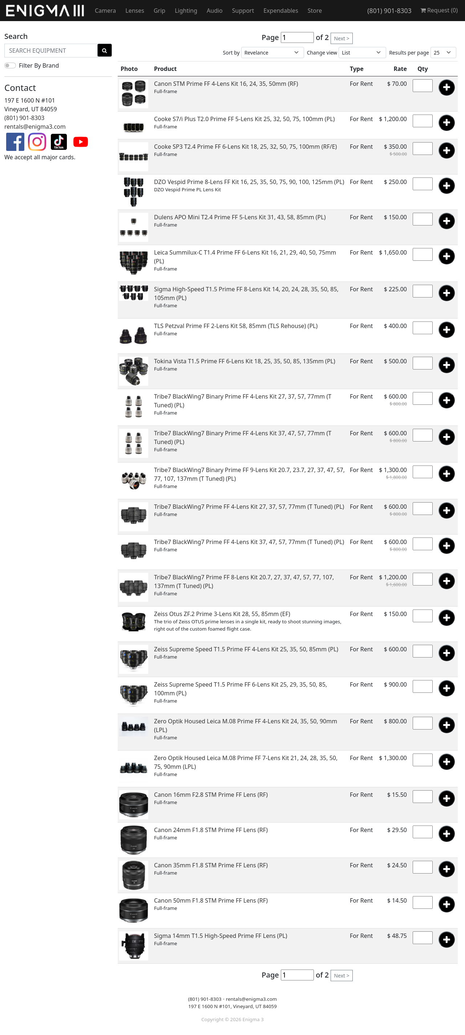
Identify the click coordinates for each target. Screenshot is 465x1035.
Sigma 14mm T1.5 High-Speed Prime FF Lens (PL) (220, 936)
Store (315, 11)
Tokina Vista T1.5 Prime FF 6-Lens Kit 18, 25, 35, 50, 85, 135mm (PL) (244, 361)
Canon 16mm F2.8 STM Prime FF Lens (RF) (211, 795)
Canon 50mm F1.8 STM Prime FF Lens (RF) (211, 900)
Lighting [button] (186, 11)
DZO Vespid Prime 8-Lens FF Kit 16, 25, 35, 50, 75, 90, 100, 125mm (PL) (249, 182)
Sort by (231, 52)
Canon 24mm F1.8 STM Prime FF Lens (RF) (211, 830)
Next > (341, 38)
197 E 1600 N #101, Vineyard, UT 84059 (232, 1006)
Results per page (409, 52)
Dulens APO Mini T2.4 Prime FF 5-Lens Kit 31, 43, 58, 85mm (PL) (240, 217)
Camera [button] (105, 11)
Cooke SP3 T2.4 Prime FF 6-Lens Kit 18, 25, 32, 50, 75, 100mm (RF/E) (245, 147)
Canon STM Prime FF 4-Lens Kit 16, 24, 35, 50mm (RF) (226, 84)
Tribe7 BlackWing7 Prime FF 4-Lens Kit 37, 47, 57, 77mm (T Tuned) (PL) (249, 542)
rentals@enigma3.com (35, 127)
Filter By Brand (39, 65)
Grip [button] (159, 11)
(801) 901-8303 (389, 10)
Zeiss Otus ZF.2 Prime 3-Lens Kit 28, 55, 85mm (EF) (222, 614)
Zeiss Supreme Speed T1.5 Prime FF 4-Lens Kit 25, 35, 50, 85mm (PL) (246, 649)
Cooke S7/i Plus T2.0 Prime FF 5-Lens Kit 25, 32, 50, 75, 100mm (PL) (244, 119)
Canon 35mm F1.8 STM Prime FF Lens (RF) (211, 865)
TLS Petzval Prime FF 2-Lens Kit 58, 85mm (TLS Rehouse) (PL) (236, 326)
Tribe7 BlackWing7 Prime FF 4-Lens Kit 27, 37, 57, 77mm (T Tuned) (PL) (249, 507)
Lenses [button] (134, 11)
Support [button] (243, 11)
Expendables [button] (280, 11)
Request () (439, 10)
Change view (322, 52)
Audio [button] (215, 11)
